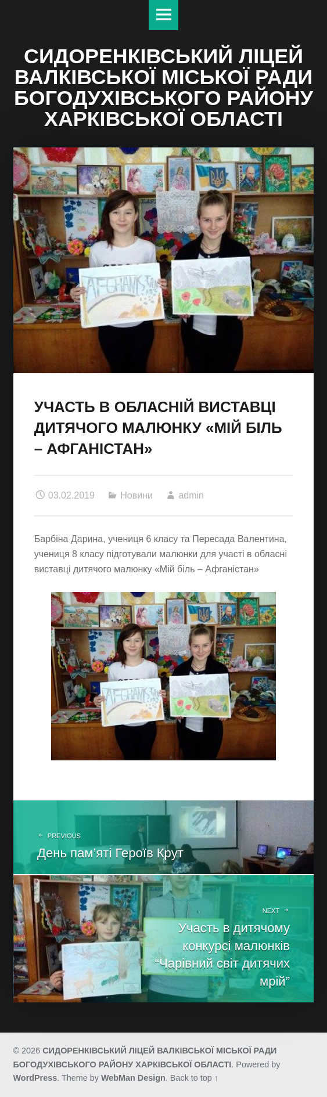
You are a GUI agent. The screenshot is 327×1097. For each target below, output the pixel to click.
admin (191, 495)
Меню (164, 15)
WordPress (35, 1077)
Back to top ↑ (194, 1077)
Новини (136, 495)
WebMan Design (133, 1077)
